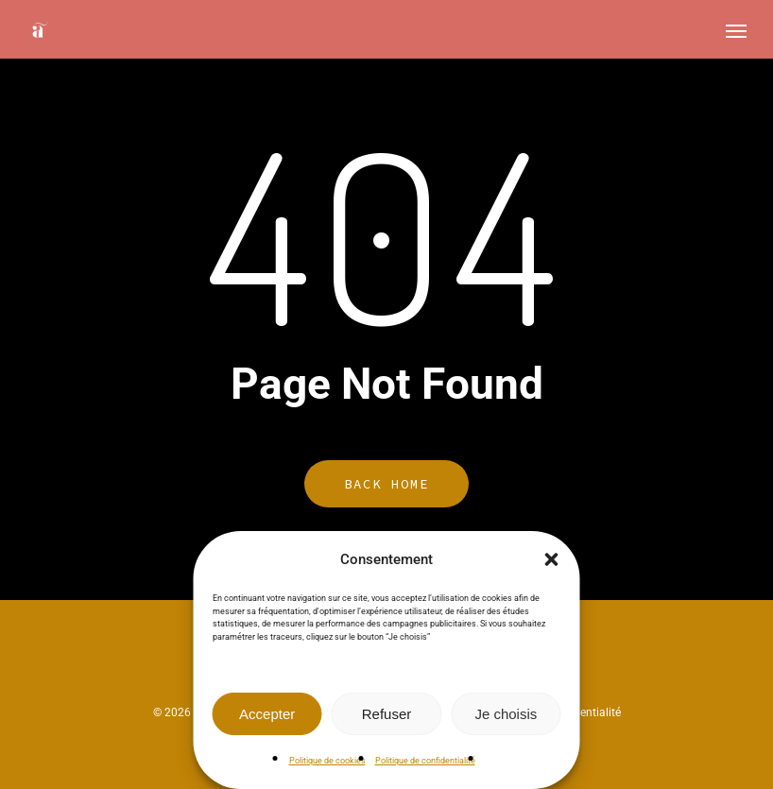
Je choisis (505, 714)
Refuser (387, 714)
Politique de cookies (327, 760)
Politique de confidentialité (425, 760)
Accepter (267, 714)
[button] (551, 559)
